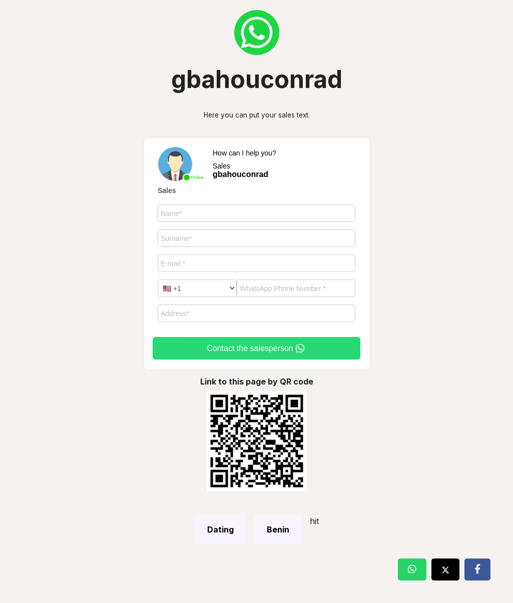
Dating (220, 529)
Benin (278, 529)
